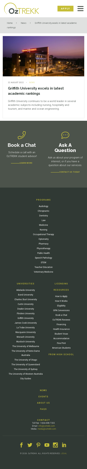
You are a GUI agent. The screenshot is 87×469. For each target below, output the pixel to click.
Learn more (26, 163)
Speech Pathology (43, 258)
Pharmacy (43, 244)
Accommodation (61, 338)
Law (43, 220)
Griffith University (26, 318)
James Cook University (26, 323)
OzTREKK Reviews (61, 320)
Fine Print (61, 343)
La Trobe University (25, 327)
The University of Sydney (26, 369)
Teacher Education (44, 267)
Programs (43, 200)
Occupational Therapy (43, 234)
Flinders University (26, 313)
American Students (61, 348)
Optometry (44, 239)
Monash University (26, 337)
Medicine (43, 225)
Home (10, 23)
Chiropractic (43, 211)
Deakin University (25, 309)
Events (43, 396)
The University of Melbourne (25, 346)
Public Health (43, 253)
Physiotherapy (43, 248)
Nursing (43, 230)
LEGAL (64, 453)
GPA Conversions (61, 310)
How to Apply (61, 296)
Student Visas (61, 334)
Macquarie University (25, 332)
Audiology (43, 206)
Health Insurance (61, 329)
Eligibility (61, 306)
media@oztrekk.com (47, 429)
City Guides (25, 378)
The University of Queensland (25, 364)
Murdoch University (25, 341)
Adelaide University (25, 290)
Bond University (25, 295)
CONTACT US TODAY (69, 172)
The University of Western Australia (26, 374)
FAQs (43, 409)
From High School (61, 354)
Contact (43, 420)
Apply (65, 8)
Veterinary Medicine (43, 272)
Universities (26, 283)
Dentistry (43, 215)
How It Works (61, 301)
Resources (61, 290)
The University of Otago (25, 360)
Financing (61, 324)
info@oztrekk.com (46, 426)
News (23, 23)
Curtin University (26, 304)
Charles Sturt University (25, 299)
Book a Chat (61, 315)
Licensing (61, 283)
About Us (43, 403)
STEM (43, 262)
